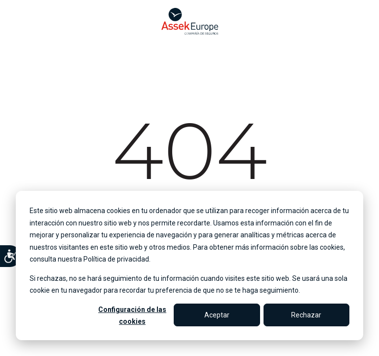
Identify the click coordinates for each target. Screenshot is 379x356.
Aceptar (216, 315)
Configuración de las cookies (132, 316)
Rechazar (306, 315)
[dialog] (189, 265)
